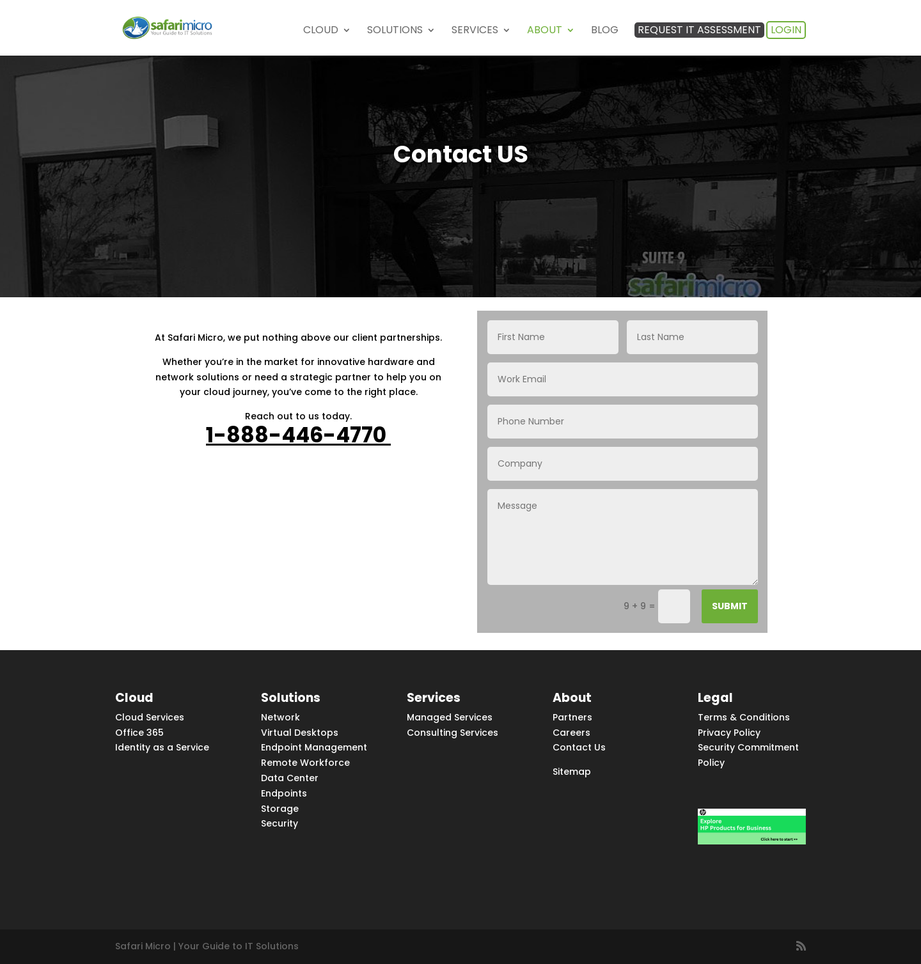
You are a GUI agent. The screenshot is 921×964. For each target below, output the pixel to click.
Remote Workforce (305, 762)
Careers (571, 732)
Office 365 (139, 732)
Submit (730, 606)
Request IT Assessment (699, 29)
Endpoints (284, 793)
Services (475, 31)
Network (280, 717)
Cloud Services (149, 717)
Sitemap (572, 771)
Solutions (395, 31)
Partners (572, 717)
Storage (280, 808)
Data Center (290, 778)
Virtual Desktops (299, 732)
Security (279, 823)
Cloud (320, 31)
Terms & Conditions (744, 717)
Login (786, 29)
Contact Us (579, 747)
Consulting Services (452, 732)
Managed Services (449, 717)
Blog (604, 31)
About (544, 31)
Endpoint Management (314, 747)
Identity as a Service (162, 747)
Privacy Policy (729, 732)
